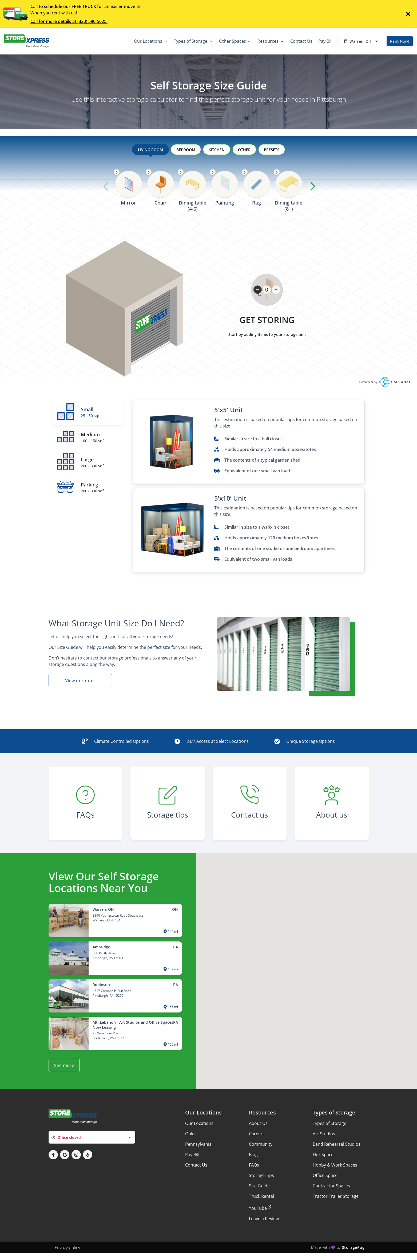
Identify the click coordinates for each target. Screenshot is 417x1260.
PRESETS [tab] (271, 149)
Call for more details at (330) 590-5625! (69, 21)
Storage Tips (261, 1175)
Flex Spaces (324, 1154)
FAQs (254, 1165)
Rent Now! (399, 41)
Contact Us (196, 1165)
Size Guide (259, 1186)
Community (260, 1144)
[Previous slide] (106, 186)
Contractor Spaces (331, 1186)
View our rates (80, 681)
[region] (209, 198)
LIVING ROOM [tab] (150, 151)
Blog (253, 1154)
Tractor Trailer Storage (336, 1196)
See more (64, 1065)
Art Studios (324, 1134)
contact (90, 658)
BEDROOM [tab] (185, 149)
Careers (257, 1134)
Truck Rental (261, 1196)
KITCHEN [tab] (217, 149)
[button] (53, 1154)
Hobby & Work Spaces (335, 1165)
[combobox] (92, 1137)
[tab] (89, 412)
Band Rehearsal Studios (336, 1144)
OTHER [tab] (244, 149)
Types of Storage (329, 1123)
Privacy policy (67, 1247)
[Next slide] (312, 186)
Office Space (325, 1175)
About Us (258, 1123)
